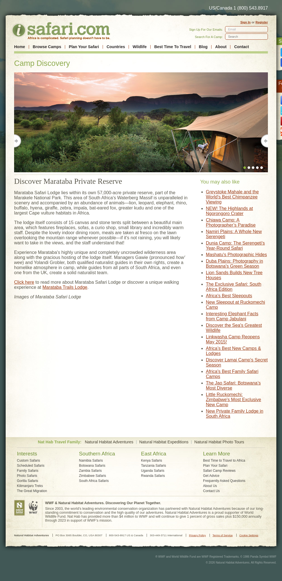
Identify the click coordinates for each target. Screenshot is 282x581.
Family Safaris (27, 471)
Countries (116, 47)
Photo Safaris (27, 476)
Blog (203, 47)
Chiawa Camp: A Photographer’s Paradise (230, 222)
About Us (210, 486)
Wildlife (140, 47)
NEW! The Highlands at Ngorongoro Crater (229, 211)
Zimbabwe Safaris (92, 476)
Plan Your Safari (84, 47)
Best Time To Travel (172, 47)
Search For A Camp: (209, 37)
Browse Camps (47, 47)
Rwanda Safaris (153, 476)
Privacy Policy (197, 535)
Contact (241, 47)
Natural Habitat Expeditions (163, 442)
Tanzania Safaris (153, 466)
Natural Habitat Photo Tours (219, 442)
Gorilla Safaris (27, 481)
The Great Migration (32, 491)
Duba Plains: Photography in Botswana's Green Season (234, 264)
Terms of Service (223, 535)
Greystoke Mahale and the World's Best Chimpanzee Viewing (232, 196)
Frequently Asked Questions (224, 481)
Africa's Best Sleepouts (229, 295)
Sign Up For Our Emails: (206, 29)
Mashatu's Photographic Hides (236, 254)
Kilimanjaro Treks (30, 486)
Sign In (245, 22)
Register (261, 22)
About (220, 47)
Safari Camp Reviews (219, 471)
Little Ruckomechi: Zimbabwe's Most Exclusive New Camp (233, 399)
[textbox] (246, 36)
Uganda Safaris (152, 471)
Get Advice (211, 476)
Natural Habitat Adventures (109, 442)
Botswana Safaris (92, 466)
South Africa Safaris (94, 481)
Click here (24, 282)
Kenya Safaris (151, 460)
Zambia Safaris (90, 471)
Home (19, 47)
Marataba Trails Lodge (65, 287)
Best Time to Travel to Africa (224, 460)
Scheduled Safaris (30, 466)
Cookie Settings (248, 535)
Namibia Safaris (91, 460)
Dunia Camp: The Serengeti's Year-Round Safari (235, 246)
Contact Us (211, 491)
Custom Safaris (28, 460)
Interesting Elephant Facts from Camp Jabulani (232, 316)
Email (232, 29)
